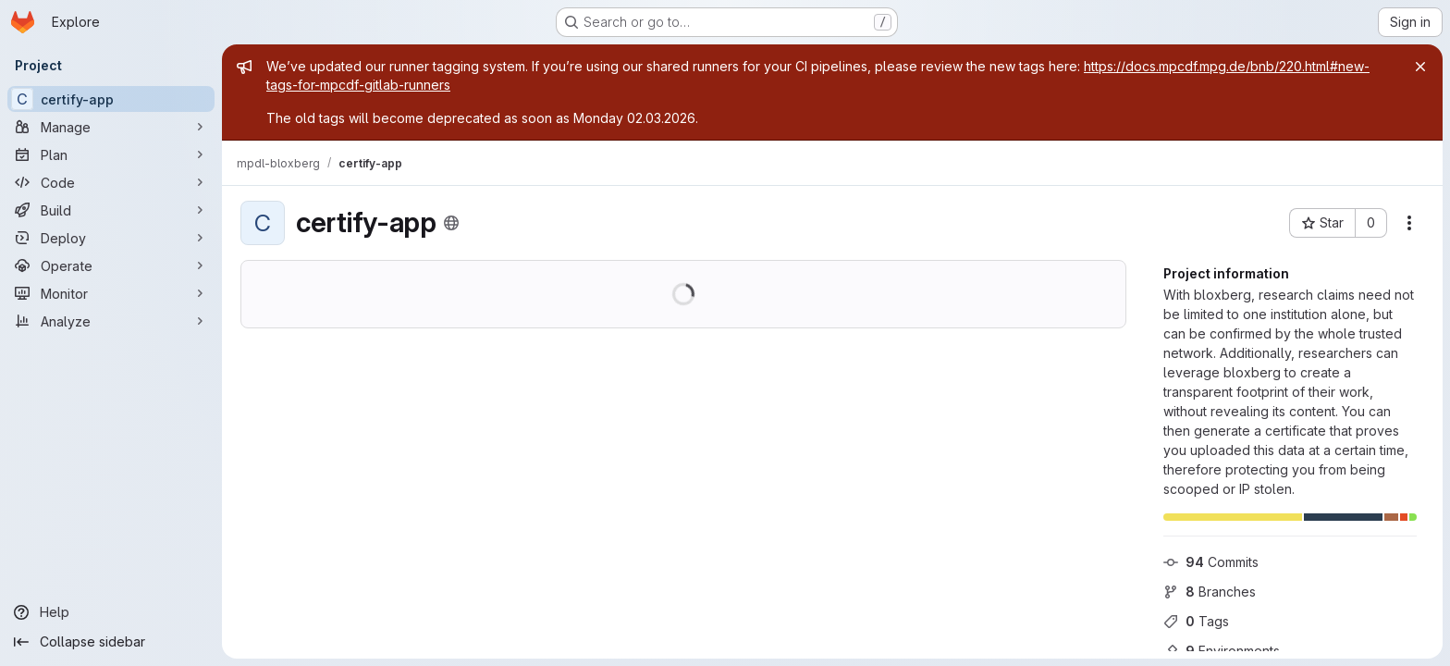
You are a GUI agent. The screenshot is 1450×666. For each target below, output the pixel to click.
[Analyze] (111, 321)
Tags (1196, 621)
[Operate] (111, 265)
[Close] (1420, 67)
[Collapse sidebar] (111, 642)
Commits (1211, 562)
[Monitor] (111, 293)
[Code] (111, 182)
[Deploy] (111, 238)
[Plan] (111, 154)
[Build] (111, 210)
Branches (1209, 591)
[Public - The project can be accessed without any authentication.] (451, 223)
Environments (1221, 651)
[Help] (111, 612)
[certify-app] (111, 99)
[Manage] (111, 127)
